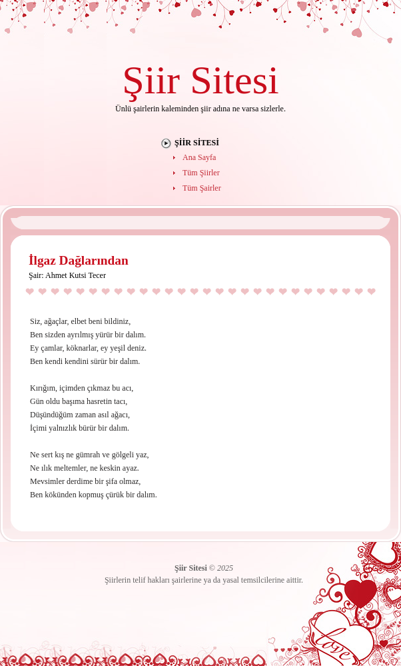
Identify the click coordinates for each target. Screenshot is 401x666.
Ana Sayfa (199, 157)
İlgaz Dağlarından (79, 260)
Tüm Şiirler (201, 172)
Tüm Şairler (202, 188)
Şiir (151, 79)
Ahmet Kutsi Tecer (75, 275)
